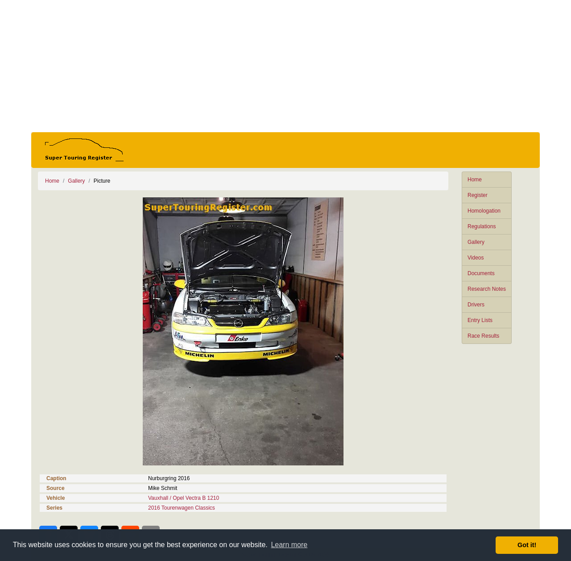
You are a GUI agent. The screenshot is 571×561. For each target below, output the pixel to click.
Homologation (484, 211)
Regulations (482, 226)
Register (478, 195)
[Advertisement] (285, 66)
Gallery (476, 242)
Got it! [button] (526, 544)
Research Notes (487, 289)
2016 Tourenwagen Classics (181, 508)
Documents (481, 273)
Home (475, 179)
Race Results (483, 336)
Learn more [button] (289, 544)
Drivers (476, 304)
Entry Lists (480, 320)
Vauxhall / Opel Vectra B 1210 (183, 498)
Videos (476, 258)
